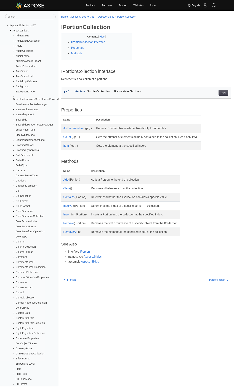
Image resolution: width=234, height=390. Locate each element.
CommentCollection (27, 272)
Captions (21, 180)
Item (66, 145)
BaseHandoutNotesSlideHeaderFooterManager (40, 99)
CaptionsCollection (26, 185)
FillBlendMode (23, 379)
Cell (18, 190)
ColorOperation (24, 211)
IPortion (85, 251)
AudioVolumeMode (26, 66)
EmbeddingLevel (24, 363)
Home (64, 16)
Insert (66, 214)
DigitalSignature (25, 328)
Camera (20, 170)
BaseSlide (21, 119)
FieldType (21, 373)
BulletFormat (23, 160)
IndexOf (68, 205)
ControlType (22, 307)
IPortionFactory (207, 279)
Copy (211, 93)
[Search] (30, 16)
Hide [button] (100, 36)
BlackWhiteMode (25, 134)
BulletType (21, 165)
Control (20, 292)
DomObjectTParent (26, 343)
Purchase (107, 5)
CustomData (23, 312)
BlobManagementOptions (30, 139)
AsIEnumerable (73, 128)
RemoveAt (70, 231)
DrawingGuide (24, 348)
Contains (69, 197)
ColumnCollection (26, 246)
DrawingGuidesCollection (30, 353)
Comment (21, 256)
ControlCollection (25, 297)
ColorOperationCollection (30, 216)
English (194, 5)
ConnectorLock (24, 287)
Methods (76, 53)
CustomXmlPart (25, 318)
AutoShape (22, 71)
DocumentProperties (27, 338)
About (153, 5)
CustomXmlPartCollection (30, 323)
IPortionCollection (126, 16)
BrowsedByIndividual (27, 150)
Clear (66, 188)
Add (65, 179)
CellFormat (22, 201)
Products (90, 5)
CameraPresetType (26, 175)
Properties (77, 47)
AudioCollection (24, 50)
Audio (19, 45)
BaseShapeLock (25, 114)
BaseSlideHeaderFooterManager (34, 124)
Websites (138, 5)
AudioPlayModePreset (28, 61)
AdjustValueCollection (28, 40)
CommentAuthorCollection (31, 267)
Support (122, 5)
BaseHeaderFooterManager (31, 104)
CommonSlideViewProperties (32, 277)
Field (18, 368)
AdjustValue (22, 35)
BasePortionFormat (27, 109)
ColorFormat (23, 206)
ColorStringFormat (25, 226)
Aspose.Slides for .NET (22, 25)
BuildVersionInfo (25, 155)
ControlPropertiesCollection (31, 302)
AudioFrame (23, 56)
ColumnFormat (24, 251)
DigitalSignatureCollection (30, 333)
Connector (21, 282)
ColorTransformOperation (29, 231)
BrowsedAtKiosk (25, 145)
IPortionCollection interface (88, 42)
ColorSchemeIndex (26, 221)
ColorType (21, 236)
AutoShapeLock (25, 76)
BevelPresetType (25, 129)
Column (20, 241)
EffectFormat (23, 358)
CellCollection (23, 195)
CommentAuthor (25, 262)
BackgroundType (25, 91)
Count (67, 136)
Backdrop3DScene (26, 81)
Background (22, 86)
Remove (68, 223)
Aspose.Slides (21, 30)
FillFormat (21, 384)
